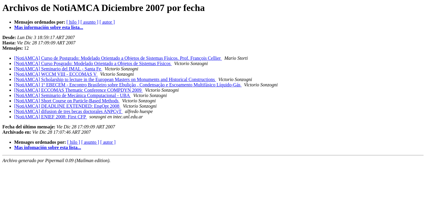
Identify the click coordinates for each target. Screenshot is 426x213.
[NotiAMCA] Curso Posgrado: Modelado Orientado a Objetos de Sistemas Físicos (93, 63)
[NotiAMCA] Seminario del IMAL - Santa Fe (58, 68)
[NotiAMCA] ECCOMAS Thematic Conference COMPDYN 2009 (78, 90)
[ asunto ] (89, 22)
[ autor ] (107, 22)
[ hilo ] (72, 22)
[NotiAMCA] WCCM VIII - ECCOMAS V (56, 74)
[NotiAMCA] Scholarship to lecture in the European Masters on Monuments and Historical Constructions (115, 79)
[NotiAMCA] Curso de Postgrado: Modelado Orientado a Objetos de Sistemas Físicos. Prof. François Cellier (118, 58)
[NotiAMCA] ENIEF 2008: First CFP (50, 116)
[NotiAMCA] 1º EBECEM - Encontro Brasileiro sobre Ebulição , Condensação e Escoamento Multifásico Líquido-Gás (128, 84)
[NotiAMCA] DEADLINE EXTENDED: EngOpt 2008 (67, 106)
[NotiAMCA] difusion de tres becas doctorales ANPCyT (68, 111)
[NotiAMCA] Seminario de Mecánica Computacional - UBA (72, 95)
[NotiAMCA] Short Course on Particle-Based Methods (67, 100)
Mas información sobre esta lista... (48, 27)
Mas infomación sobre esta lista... (47, 147)
